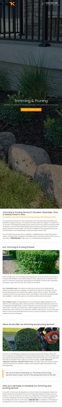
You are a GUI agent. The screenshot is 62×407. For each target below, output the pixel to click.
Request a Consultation (31, 109)
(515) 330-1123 (15, 238)
